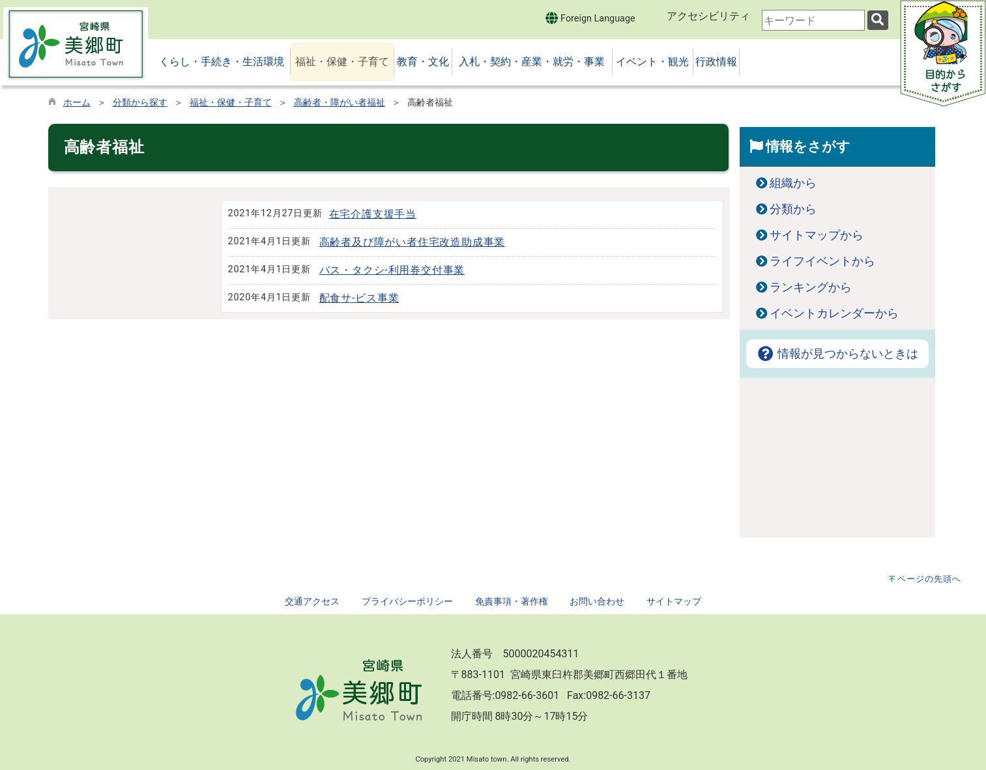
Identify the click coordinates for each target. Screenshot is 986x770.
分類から (793, 209)
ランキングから (811, 287)
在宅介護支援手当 (372, 214)
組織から (793, 183)
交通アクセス (312, 601)
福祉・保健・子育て (231, 102)
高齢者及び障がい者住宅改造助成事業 (412, 242)
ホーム (77, 102)
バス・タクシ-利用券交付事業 (392, 270)
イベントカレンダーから (834, 313)
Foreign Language (590, 18)
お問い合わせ (597, 601)
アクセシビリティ (708, 16)
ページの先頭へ (929, 579)
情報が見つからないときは (837, 353)
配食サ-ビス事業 (359, 298)
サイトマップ (673, 601)
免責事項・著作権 (511, 601)
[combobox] (813, 20)
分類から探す (140, 102)
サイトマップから (816, 235)
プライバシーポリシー (407, 601)
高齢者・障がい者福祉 (339, 102)
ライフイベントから (822, 261)
